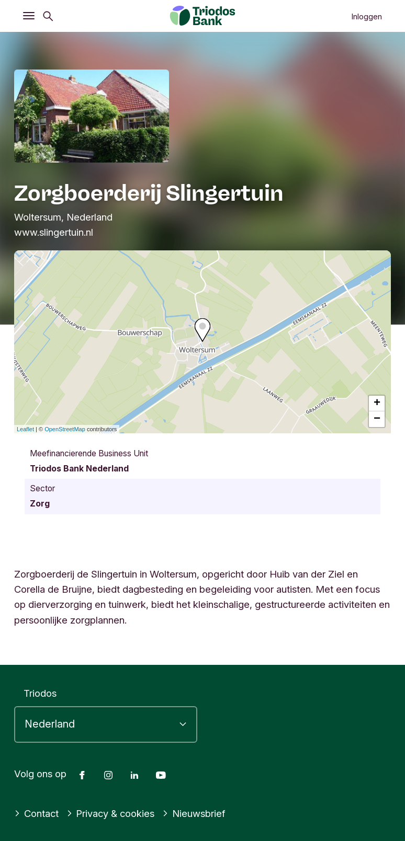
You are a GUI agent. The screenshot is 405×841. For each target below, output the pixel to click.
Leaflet (25, 429)
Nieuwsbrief (194, 813)
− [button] (377, 419)
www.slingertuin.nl (53, 232)
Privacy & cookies (110, 813)
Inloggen (366, 16)
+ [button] (377, 403)
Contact (36, 813)
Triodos (40, 693)
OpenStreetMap (64, 429)
